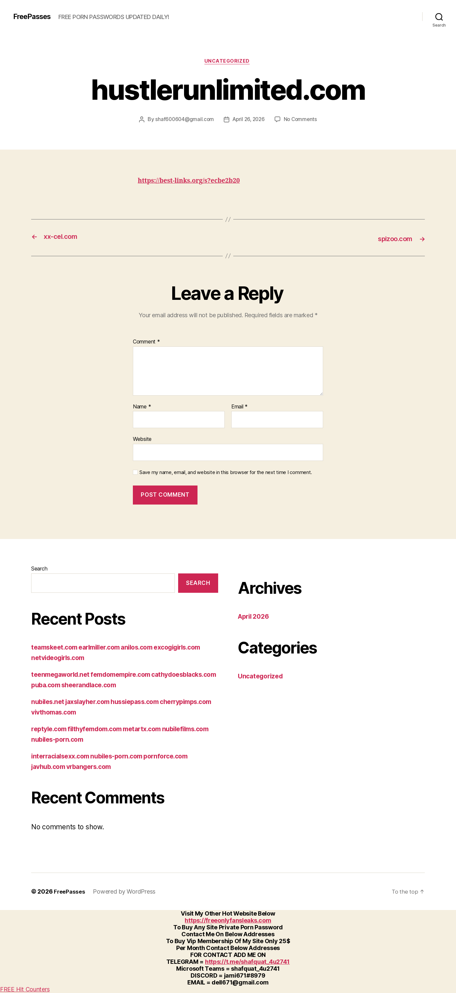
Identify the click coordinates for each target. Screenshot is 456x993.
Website (142, 439)
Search (39, 569)
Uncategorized (228, 62)
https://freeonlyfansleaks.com (228, 920)
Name (142, 407)
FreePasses (34, 16)
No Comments (302, 120)
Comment (146, 342)
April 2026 (255, 617)
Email (239, 407)
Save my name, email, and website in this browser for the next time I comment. (225, 473)
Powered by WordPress (125, 891)
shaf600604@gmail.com (183, 120)
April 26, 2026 (249, 120)
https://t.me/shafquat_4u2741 (247, 962)
